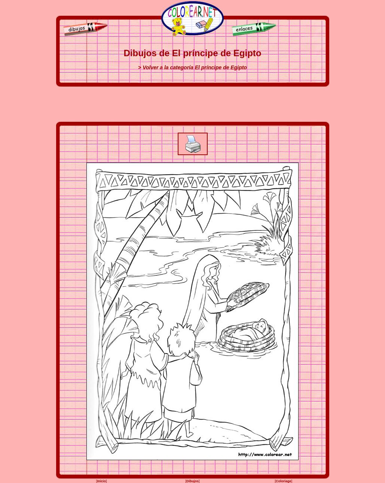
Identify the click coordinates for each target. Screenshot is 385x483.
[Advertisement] (192, 104)
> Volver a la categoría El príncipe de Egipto (192, 67)
